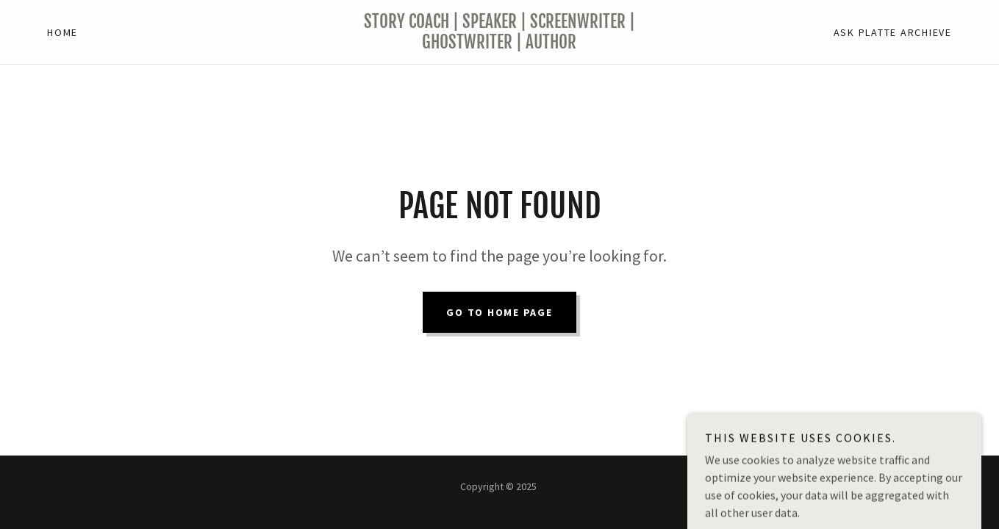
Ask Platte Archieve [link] (893, 32)
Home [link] (62, 32)
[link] (499, 44)
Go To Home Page (499, 312)
